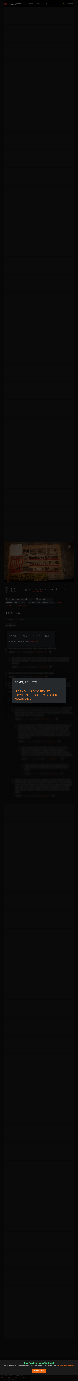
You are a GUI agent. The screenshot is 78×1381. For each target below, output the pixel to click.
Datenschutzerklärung (66, 1366)
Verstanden (39, 1371)
